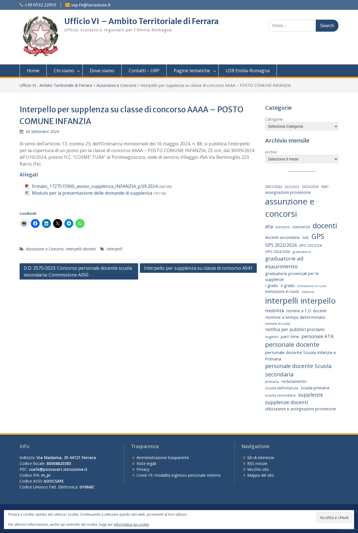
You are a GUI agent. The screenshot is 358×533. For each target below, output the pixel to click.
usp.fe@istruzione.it (91, 5)
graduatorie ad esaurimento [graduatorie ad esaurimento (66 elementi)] (284, 262)
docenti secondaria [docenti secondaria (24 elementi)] (282, 237)
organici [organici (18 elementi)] (271, 336)
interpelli (115, 249)
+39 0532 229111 (40, 5)
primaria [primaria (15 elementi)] (272, 381)
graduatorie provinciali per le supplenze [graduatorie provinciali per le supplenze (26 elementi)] (292, 276)
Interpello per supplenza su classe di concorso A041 (198, 268)
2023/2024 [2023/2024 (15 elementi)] (310, 186)
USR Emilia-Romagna (248, 71)
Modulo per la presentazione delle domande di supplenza (92, 193)
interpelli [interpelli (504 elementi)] (281, 300)
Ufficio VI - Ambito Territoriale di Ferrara (56, 85)
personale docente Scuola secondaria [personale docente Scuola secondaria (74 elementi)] (298, 370)
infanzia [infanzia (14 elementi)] (308, 292)
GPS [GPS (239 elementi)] (317, 236)
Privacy (142, 469)
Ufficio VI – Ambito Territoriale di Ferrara (141, 21)
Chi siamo (64, 71)
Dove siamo (102, 71)
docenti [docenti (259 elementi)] (325, 225)
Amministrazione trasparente (162, 457)
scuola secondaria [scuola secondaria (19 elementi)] (280, 395)
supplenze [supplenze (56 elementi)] (310, 394)
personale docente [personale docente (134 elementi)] (292, 344)
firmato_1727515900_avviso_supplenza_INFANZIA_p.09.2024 (94, 186)
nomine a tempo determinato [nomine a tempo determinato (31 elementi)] (295, 317)
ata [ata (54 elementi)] (269, 226)
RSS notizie (257, 463)
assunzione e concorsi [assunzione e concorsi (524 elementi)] (289, 207)
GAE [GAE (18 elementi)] (305, 237)
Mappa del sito (260, 475)
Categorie (274, 119)
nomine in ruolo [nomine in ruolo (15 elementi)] (277, 323)
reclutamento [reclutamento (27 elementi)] (294, 381)
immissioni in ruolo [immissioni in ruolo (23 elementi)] (282, 291)
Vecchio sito (258, 469)
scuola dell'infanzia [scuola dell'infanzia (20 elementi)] (281, 387)
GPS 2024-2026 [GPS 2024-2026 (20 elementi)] (277, 251)
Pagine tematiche (192, 71)
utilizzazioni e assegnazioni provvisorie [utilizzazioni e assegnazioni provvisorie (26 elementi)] (300, 408)
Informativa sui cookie (131, 524)
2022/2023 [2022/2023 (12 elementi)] (292, 187)
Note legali (146, 463)
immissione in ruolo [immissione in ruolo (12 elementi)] (312, 286)
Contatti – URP (144, 71)
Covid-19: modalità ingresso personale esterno (178, 475)
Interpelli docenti (81, 249)
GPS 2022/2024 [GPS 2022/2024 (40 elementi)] (280, 245)
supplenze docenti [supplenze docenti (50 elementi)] (286, 402)
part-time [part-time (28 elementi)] (290, 336)
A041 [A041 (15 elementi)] (325, 186)
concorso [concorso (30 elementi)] (301, 226)
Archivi (271, 152)
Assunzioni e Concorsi (116, 85)
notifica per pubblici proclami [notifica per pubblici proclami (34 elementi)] (294, 329)
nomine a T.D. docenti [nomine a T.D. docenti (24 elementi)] (306, 310)
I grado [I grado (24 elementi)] (271, 285)
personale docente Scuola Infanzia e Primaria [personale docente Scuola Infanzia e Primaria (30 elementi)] (300, 356)
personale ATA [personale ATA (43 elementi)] (318, 336)
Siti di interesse (260, 457)
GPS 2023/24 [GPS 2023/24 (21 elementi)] (310, 245)
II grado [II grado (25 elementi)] (288, 285)
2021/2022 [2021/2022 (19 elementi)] (273, 186)
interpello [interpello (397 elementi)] (318, 300)
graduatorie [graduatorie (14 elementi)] (302, 252)
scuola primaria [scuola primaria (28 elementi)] (315, 387)
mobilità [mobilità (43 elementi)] (274, 310)
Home (33, 71)
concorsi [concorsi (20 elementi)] (282, 226)
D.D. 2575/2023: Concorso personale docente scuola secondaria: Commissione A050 (78, 271)
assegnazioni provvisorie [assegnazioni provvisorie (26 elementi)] (288, 192)
